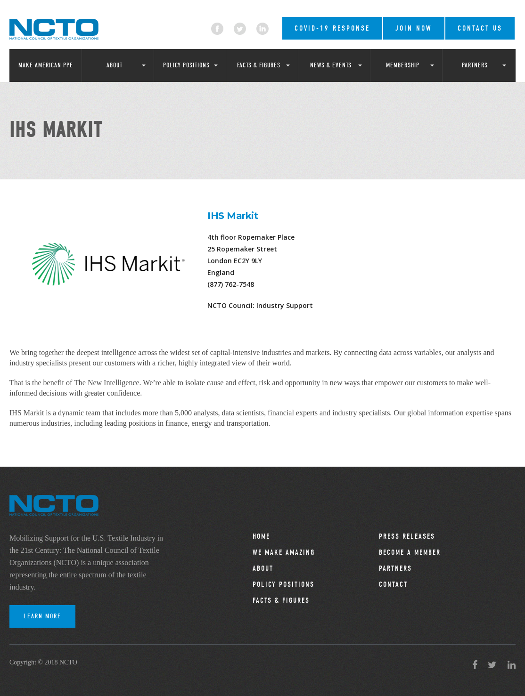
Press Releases (407, 536)
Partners (475, 65)
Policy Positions (186, 65)
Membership (402, 65)
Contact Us (480, 28)
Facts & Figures (258, 65)
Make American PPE (45, 65)
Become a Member (410, 552)
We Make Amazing (284, 552)
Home (261, 536)
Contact (393, 584)
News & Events (331, 65)
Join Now (413, 28)
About (115, 65)
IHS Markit (232, 215)
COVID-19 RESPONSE (332, 28)
